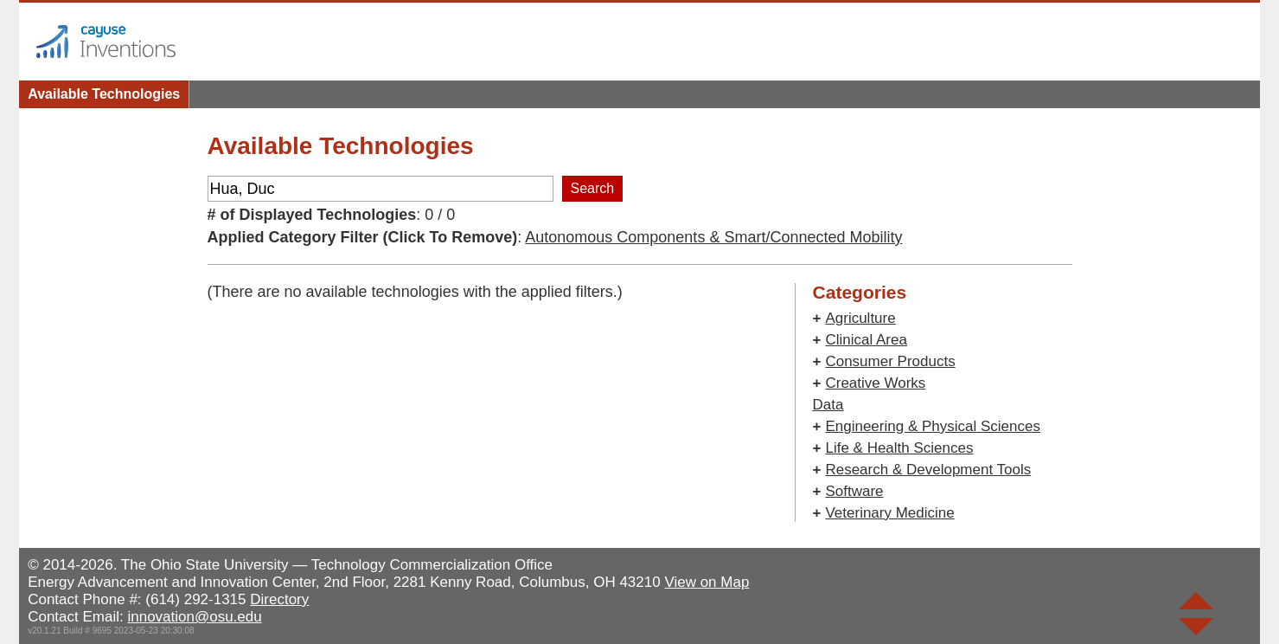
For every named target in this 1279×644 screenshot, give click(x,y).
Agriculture (860, 318)
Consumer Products (890, 361)
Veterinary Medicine (889, 513)
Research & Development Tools (928, 469)
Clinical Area (866, 340)
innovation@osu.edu (194, 617)
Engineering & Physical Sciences (932, 426)
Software (854, 491)
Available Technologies (104, 94)
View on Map (706, 582)
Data (828, 404)
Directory (279, 599)
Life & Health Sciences (899, 448)
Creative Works (875, 383)
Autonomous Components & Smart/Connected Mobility (713, 237)
